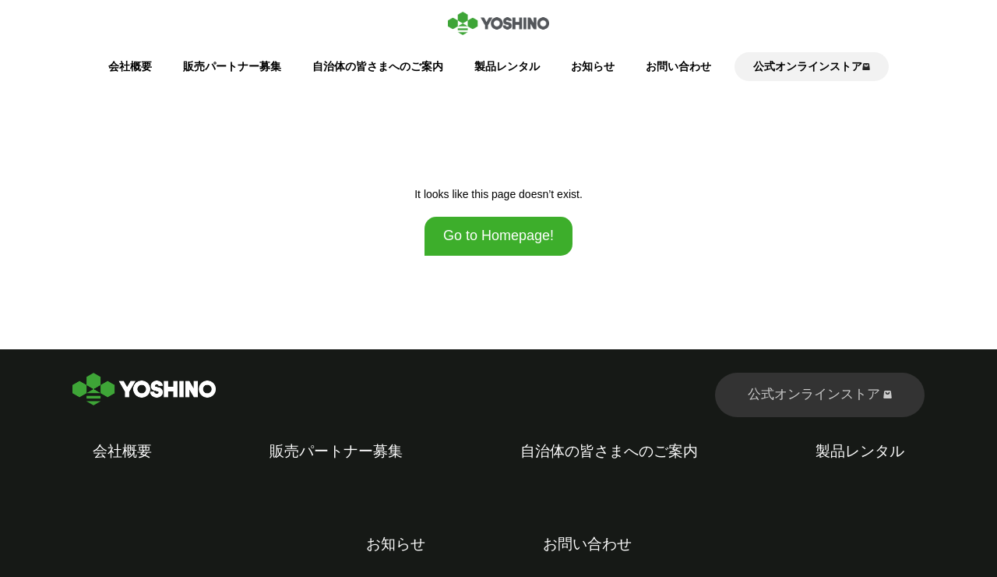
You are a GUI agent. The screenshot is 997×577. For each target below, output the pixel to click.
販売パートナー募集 (232, 66)
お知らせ (593, 66)
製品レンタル (507, 66)
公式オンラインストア (820, 394)
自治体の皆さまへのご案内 (377, 66)
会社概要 (130, 66)
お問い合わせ (678, 66)
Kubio (691, 566)
